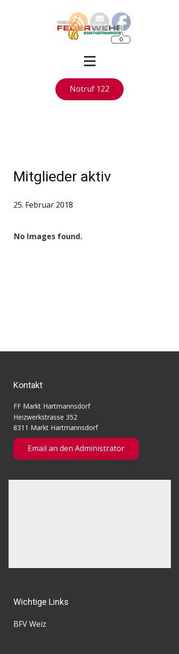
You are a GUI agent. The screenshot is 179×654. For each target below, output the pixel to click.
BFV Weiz (29, 624)
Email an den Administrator (76, 448)
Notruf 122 (89, 89)
